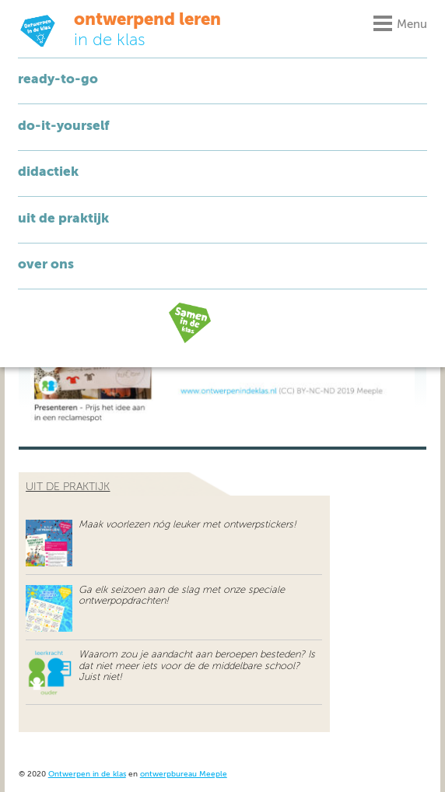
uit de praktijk (68, 487)
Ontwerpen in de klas (87, 774)
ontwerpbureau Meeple (183, 774)
